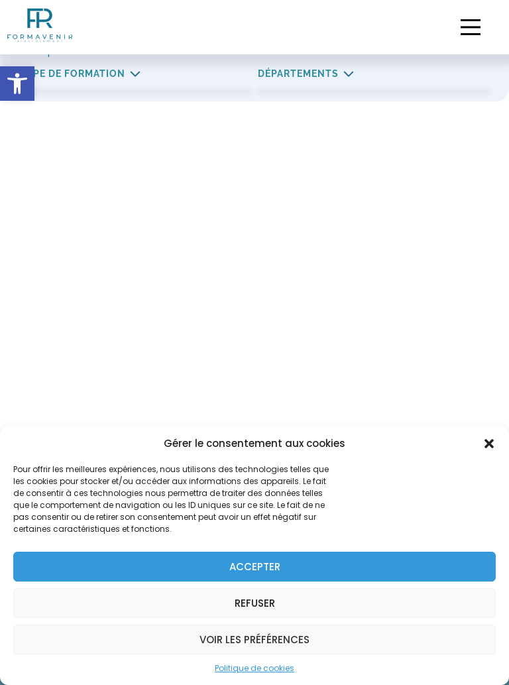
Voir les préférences (254, 640)
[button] (17, 83)
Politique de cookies (254, 668)
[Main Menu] (470, 27)
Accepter (254, 567)
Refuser (255, 603)
